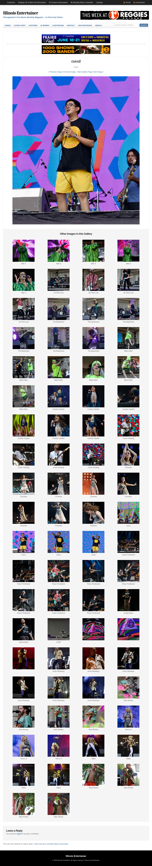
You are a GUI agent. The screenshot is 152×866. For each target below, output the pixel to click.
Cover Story (19, 25)
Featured (33, 25)
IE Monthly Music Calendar (82, 2)
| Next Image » (98, 72)
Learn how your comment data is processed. (51, 844)
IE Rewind (45, 25)
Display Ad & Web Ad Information (32, 2)
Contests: (11, 2)
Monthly (71, 25)
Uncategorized (85, 25)
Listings (99, 2)
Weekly (98, 25)
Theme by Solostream (91, 860)
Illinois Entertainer (20, 13)
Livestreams (58, 25)
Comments (140, 2)
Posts (128, 2)
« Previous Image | (55, 72)
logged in (19, 834)
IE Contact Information (58, 2)
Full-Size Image (69, 72)
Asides (8, 25)
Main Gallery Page (84, 72)
